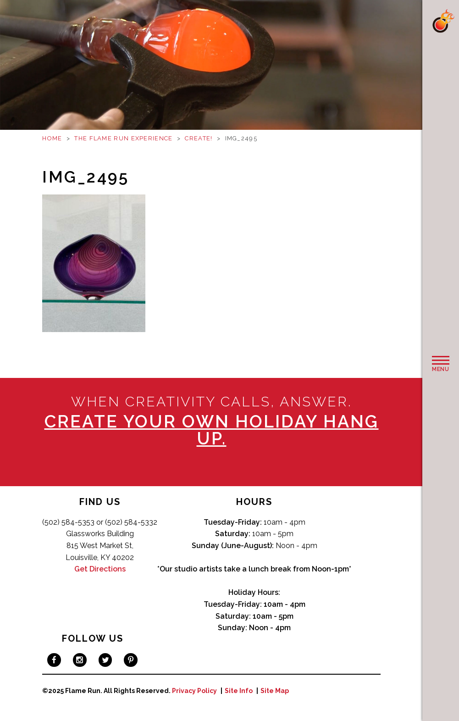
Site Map (274, 690)
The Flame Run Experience (123, 138)
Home (52, 138)
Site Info (239, 690)
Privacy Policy (194, 690)
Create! (198, 138)
